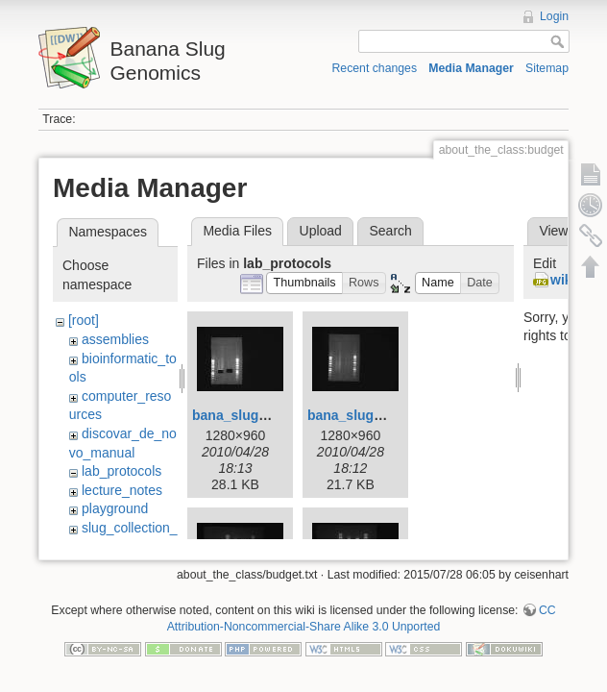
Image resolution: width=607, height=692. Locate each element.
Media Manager (471, 68)
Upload (321, 230)
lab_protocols (121, 471)
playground (115, 508)
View (553, 230)
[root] (83, 320)
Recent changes (375, 68)
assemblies (115, 339)
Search (390, 230)
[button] (304, 283)
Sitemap (547, 68)
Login (554, 16)
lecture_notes (122, 490)
